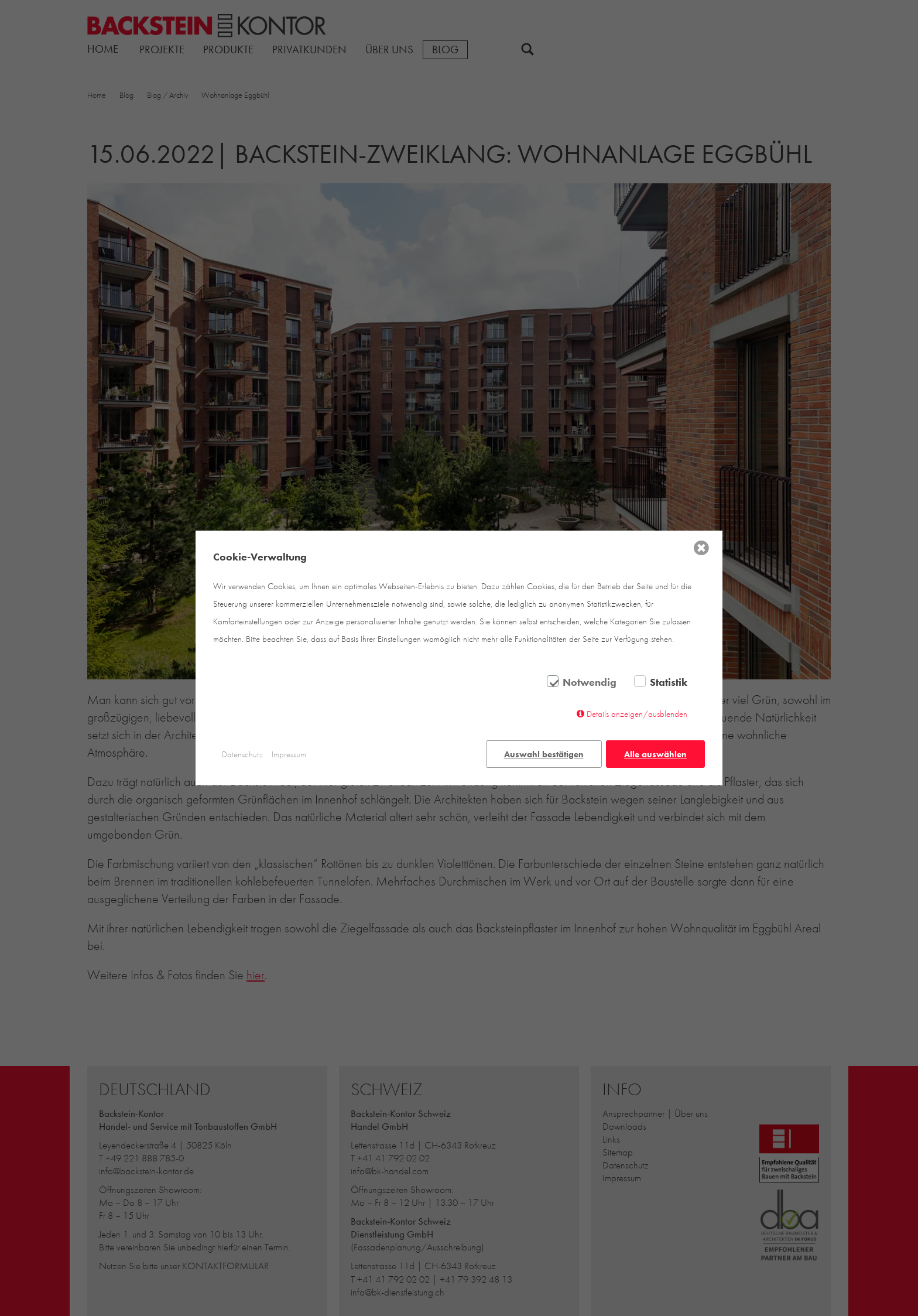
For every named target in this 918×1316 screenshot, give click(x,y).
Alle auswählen (655, 754)
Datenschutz (242, 754)
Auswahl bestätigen (544, 754)
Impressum (289, 754)
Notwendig (589, 682)
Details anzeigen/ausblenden (637, 714)
